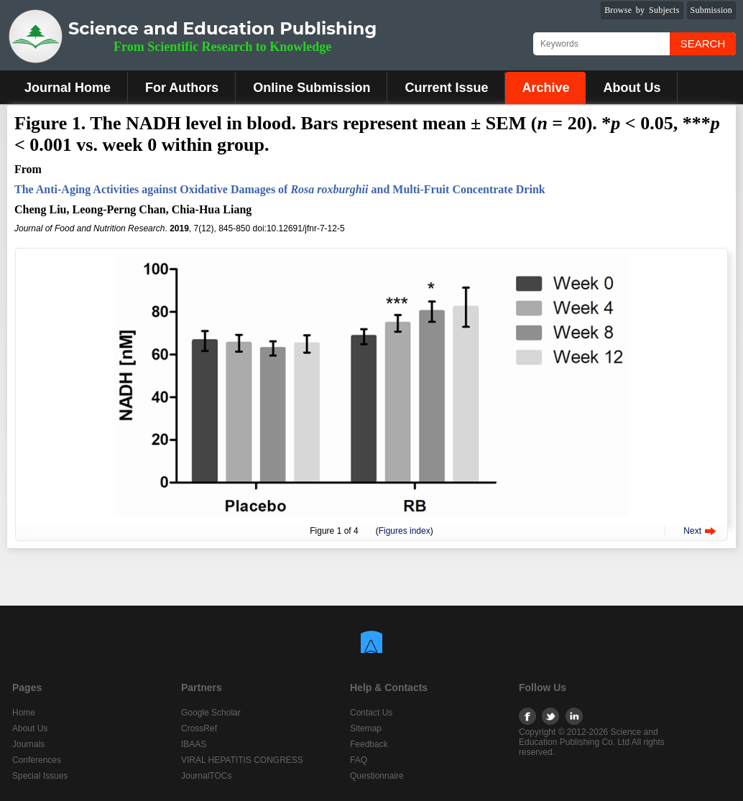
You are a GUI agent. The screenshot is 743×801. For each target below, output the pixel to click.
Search (703, 43)
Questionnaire (377, 776)
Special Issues (40, 776)
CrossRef (199, 728)
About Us (631, 87)
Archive (545, 87)
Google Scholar (211, 713)
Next (692, 531)
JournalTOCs (206, 776)
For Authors (181, 87)
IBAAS (193, 744)
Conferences (36, 760)
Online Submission (311, 87)
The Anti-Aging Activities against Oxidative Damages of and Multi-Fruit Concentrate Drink (279, 189)
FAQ (358, 760)
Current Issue (446, 87)
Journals (28, 744)
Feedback (369, 744)
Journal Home (67, 87)
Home (23, 713)
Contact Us (371, 713)
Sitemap (366, 728)
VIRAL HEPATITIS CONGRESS (242, 760)
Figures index (404, 531)
